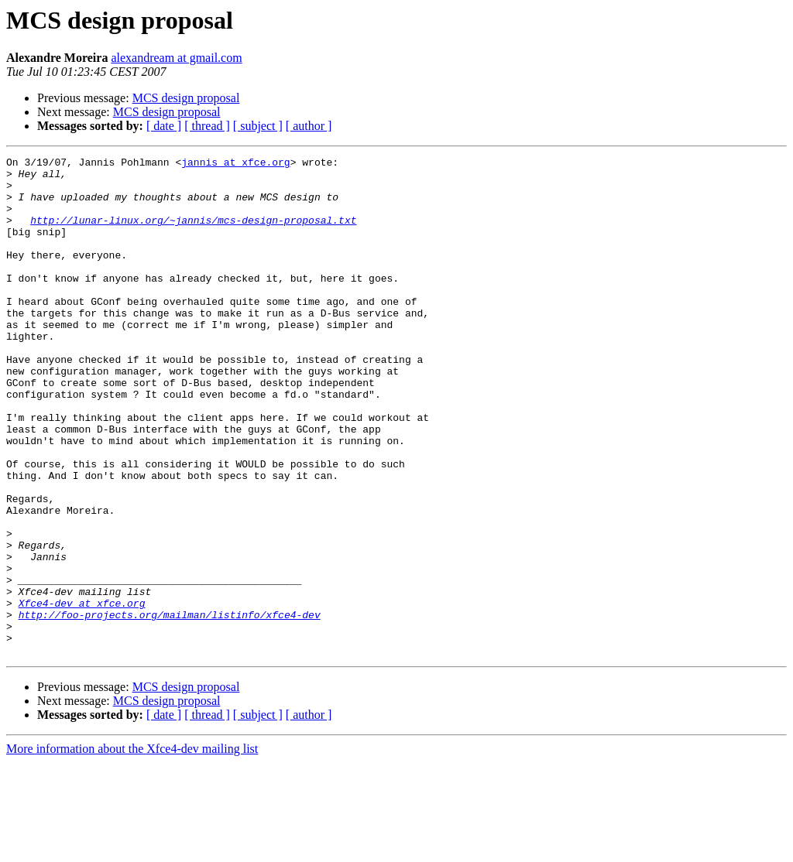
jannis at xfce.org (235, 164)
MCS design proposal (186, 97)
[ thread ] (207, 125)
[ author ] (309, 125)
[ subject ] (258, 125)
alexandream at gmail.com (176, 57)
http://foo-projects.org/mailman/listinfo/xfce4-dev (170, 707)
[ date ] (163, 125)
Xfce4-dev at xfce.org (82, 693)
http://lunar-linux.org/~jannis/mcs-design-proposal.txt (193, 234)
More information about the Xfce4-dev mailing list (132, 848)
